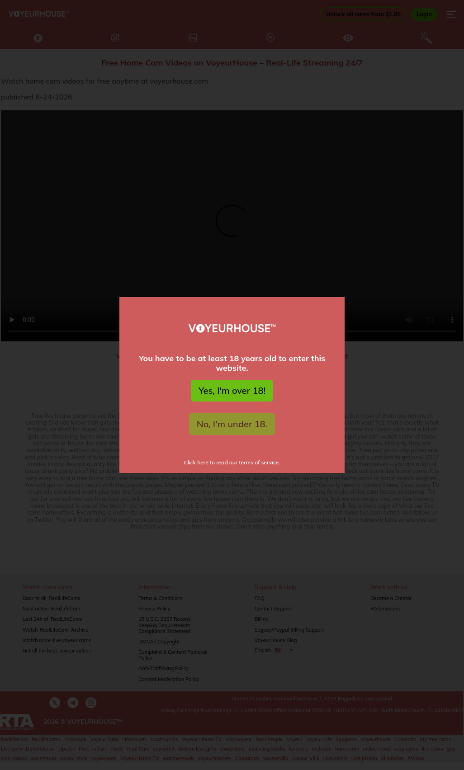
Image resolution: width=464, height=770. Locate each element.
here (202, 462)
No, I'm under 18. (232, 424)
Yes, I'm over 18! (232, 390)
